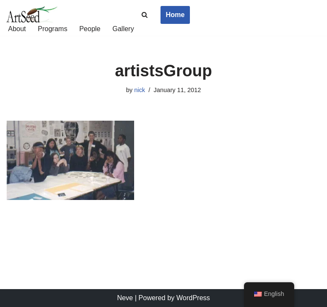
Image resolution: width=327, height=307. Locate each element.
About (17, 28)
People (89, 28)
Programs (52, 28)
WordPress (193, 297)
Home (175, 14)
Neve (125, 297)
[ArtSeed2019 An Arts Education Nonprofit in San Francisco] (31, 15)
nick (139, 90)
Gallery (123, 28)
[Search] (144, 15)
